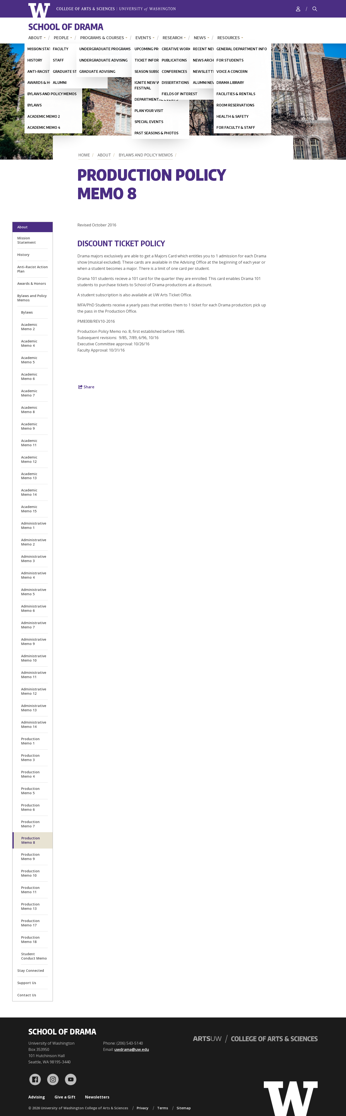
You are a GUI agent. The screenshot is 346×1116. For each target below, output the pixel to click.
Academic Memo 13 (29, 475)
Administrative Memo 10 (33, 658)
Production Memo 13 (30, 906)
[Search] (315, 9)
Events (143, 37)
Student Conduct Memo (34, 956)
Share (86, 387)
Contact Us (26, 995)
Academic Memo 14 (29, 492)
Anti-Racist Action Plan (32, 269)
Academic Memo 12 (29, 459)
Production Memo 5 (30, 790)
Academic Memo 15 (29, 508)
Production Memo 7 (30, 823)
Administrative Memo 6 (33, 608)
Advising (36, 1097)
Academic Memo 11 (29, 442)
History (23, 254)
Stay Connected (30, 970)
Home (84, 155)
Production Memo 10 (30, 873)
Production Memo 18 (30, 939)
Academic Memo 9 (29, 426)
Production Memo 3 (30, 757)
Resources (228, 37)
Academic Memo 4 (29, 343)
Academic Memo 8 (29, 409)
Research (172, 37)
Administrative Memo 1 (33, 525)
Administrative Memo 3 (33, 558)
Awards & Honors (31, 283)
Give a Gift (65, 1097)
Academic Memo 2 (29, 326)
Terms (162, 1108)
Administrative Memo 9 (33, 641)
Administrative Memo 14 (33, 724)
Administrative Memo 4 (33, 575)
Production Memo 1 (30, 741)
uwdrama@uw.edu (131, 1049)
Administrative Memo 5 (33, 591)
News (200, 37)
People (61, 37)
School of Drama (65, 26)
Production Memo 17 (30, 922)
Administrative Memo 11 (33, 674)
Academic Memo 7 (29, 393)
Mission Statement (26, 240)
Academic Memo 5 (29, 359)
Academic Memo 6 (29, 376)
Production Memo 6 (30, 807)
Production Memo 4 (30, 774)
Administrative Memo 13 (33, 707)
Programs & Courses (102, 37)
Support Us (26, 982)
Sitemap (184, 1108)
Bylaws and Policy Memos (146, 155)
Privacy (142, 1108)
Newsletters (97, 1097)
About (35, 37)
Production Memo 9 (30, 856)
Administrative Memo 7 (33, 624)
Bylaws (27, 312)
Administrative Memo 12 (33, 691)
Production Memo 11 (30, 889)
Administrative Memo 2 (33, 542)
